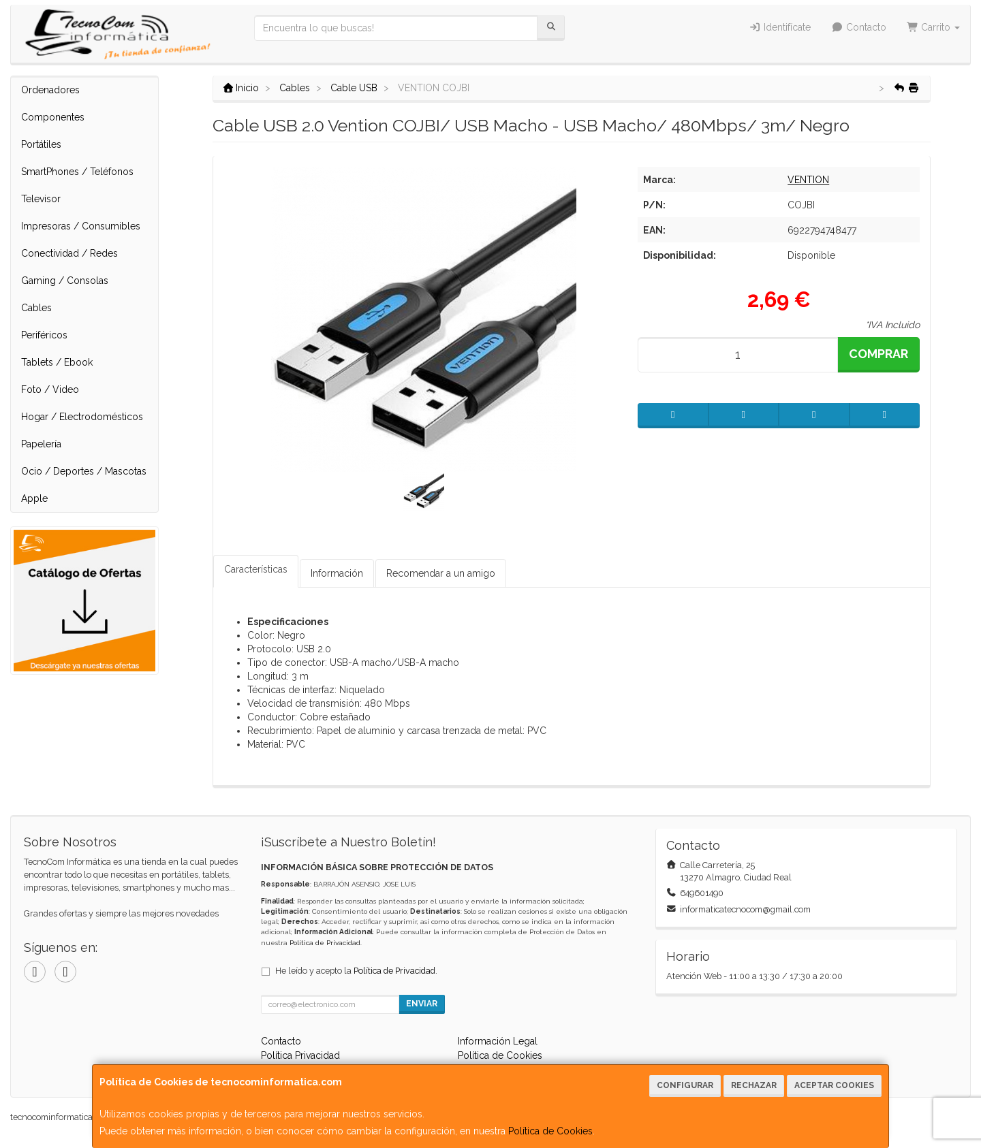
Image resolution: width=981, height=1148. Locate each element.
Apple (34, 498)
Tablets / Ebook (57, 362)
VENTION (808, 179)
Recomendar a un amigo (440, 573)
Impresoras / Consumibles (80, 226)
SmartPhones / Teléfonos (77, 171)
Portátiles (41, 144)
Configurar (685, 1085)
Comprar (878, 354)
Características (255, 569)
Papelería (41, 444)
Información (337, 573)
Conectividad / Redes (69, 253)
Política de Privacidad (325, 942)
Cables (36, 307)
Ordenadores (50, 89)
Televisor (41, 198)
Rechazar (754, 1085)
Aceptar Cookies (834, 1085)
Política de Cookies (550, 1131)
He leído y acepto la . (356, 971)
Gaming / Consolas (64, 280)
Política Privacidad (300, 1055)
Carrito (934, 27)
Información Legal (498, 1041)
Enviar (421, 1003)
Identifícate (780, 27)
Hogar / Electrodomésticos (82, 416)
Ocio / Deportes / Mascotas (83, 471)
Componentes (52, 117)
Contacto (858, 27)
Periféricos (44, 335)
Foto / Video (50, 389)
